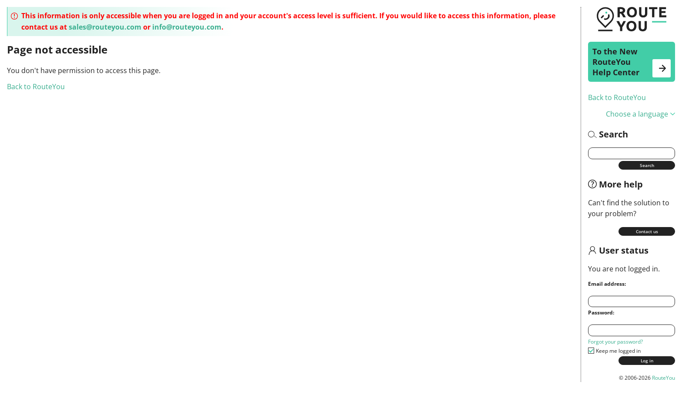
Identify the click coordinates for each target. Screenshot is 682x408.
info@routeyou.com (186, 27)
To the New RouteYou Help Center (631, 61)
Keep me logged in (618, 350)
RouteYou (663, 377)
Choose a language (640, 114)
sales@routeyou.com (105, 27)
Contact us (647, 231)
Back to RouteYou (617, 97)
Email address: (607, 284)
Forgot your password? (615, 341)
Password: (601, 312)
